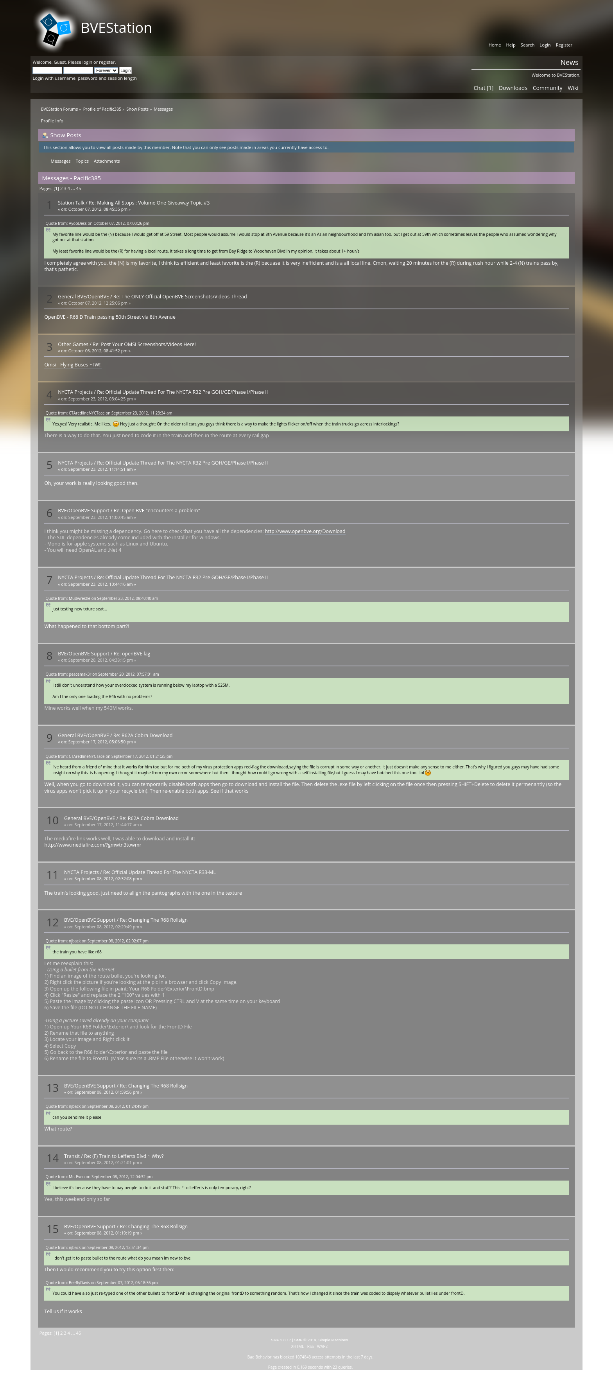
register (107, 62)
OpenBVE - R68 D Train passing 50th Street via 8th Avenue (110, 317)
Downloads (513, 88)
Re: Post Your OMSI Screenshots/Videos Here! (144, 344)
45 (78, 188)
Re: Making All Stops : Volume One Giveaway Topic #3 (149, 202)
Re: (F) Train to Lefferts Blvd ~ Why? (123, 1156)
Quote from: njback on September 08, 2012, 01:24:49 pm (97, 1106)
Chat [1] (483, 88)
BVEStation (116, 27)
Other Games (73, 344)
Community (548, 88)
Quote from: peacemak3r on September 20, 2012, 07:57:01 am (102, 674)
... (73, 188)
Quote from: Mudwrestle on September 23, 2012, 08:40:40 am (101, 598)
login (87, 62)
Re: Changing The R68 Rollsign (154, 920)
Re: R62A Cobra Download (143, 735)
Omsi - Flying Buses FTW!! (73, 364)
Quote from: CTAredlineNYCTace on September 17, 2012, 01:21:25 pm (108, 756)
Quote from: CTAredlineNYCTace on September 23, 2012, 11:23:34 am (108, 413)
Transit (72, 1156)
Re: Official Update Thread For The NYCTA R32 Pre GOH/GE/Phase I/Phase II (182, 392)
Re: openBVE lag (132, 653)
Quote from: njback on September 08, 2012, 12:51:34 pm (97, 1247)
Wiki (573, 88)
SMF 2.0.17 (281, 1340)
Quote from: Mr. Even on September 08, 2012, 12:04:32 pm (98, 1176)
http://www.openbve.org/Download (305, 531)
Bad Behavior (259, 1357)
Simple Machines (333, 1340)
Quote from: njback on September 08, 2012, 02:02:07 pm (97, 941)
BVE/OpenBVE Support (83, 510)
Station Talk (71, 202)
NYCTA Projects (75, 392)
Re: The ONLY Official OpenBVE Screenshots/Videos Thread (180, 296)
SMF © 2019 (305, 1340)
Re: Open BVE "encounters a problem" (157, 510)
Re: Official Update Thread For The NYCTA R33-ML (159, 872)
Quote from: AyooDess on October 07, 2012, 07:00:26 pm (97, 223)
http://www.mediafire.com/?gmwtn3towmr (92, 845)
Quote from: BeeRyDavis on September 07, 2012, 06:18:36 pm (101, 1282)
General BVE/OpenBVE (83, 296)
